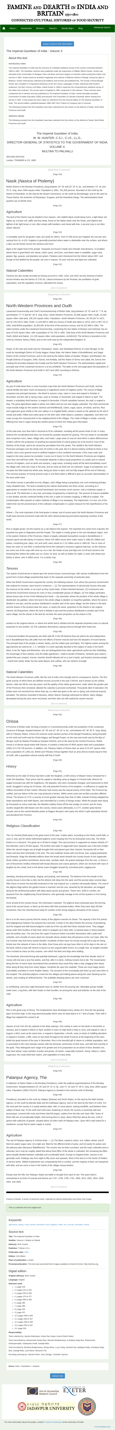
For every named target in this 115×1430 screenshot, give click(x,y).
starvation (79, 1225)
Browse (40, 28)
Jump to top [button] (57, 1376)
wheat (86, 1225)
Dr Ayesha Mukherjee (53, 1422)
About (13, 28)
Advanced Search (102, 27)
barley (20, 1225)
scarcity (71, 1225)
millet (60, 1225)
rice (65, 1225)
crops (26, 1225)
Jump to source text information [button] (57, 44)
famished (40, 1225)
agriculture (13, 1225)
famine (33, 1225)
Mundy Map (68, 28)
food (47, 1225)
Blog (80, 28)
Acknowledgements (102, 1427)
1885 (26, 1252)
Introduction (26, 28)
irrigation (53, 1225)
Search (53, 28)
